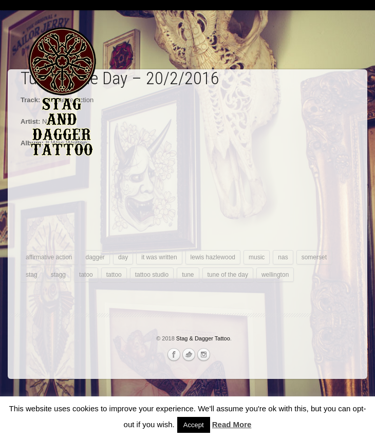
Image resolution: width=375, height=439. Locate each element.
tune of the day (228, 274)
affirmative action (49, 257)
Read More (232, 424)
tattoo (114, 274)
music (257, 257)
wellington (275, 274)
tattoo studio (151, 274)
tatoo (86, 274)
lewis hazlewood (213, 257)
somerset (314, 257)
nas (283, 257)
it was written (159, 257)
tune (188, 274)
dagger (95, 257)
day (123, 257)
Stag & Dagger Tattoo (203, 338)
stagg (58, 274)
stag (32, 274)
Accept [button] (193, 425)
